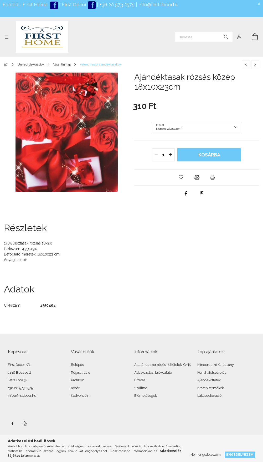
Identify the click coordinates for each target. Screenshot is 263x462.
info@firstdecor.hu (158, 4)
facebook (12, 423)
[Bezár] (259, 4)
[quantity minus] (156, 155)
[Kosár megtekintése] (252, 37)
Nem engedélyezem (205, 454)
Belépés (77, 365)
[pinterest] (202, 193)
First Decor (73, 4)
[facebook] (186, 193)
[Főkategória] (6, 64)
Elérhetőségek (145, 396)
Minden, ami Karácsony (215, 365)
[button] (181, 177)
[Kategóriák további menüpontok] (6, 37)
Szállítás (140, 388)
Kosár (75, 388)
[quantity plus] (170, 155)
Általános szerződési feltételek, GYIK (162, 365)
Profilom (77, 380)
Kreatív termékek (210, 388)
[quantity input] (163, 155)
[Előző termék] (246, 64)
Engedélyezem (240, 454)
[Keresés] (204, 37)
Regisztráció (80, 372)
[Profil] (239, 37)
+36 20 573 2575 (116, 4)
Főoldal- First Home (25, 4)
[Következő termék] (255, 64)
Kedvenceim (81, 396)
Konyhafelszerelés (211, 372)
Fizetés (139, 380)
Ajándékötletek (209, 380)
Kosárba (209, 154)
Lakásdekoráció (209, 396)
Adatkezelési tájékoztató (153, 372)
